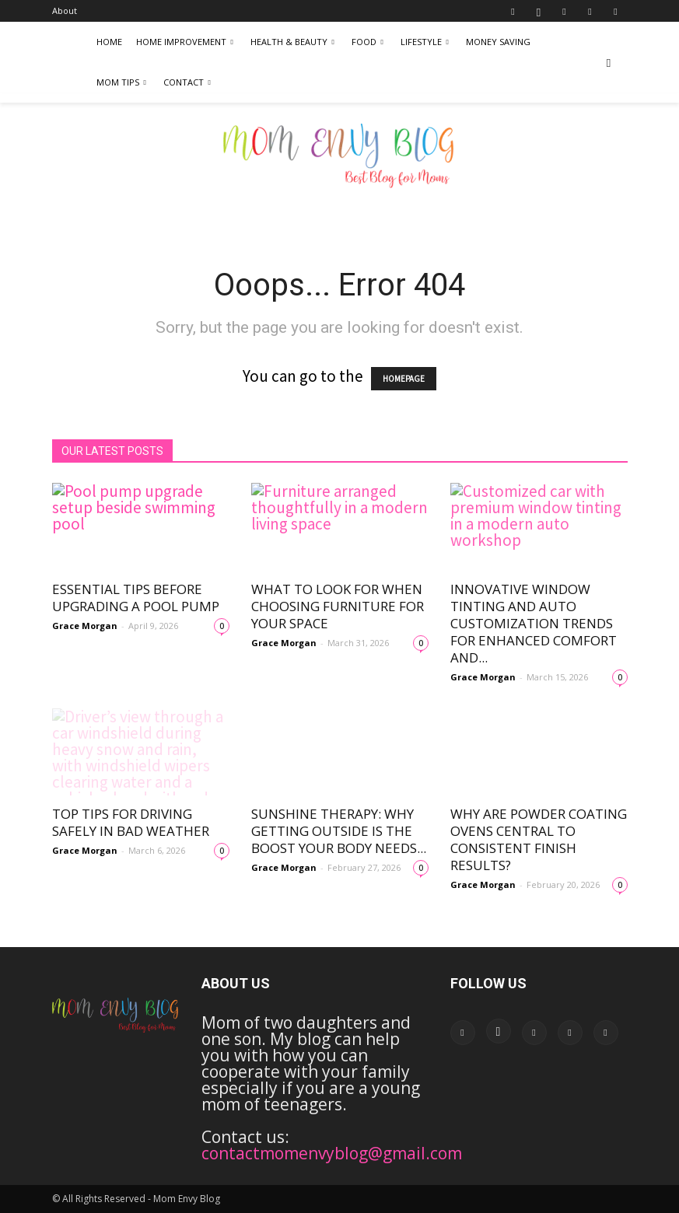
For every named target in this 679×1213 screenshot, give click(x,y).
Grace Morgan (84, 625)
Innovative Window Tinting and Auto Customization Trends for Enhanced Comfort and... (533, 623)
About (64, 10)
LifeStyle (425, 41)
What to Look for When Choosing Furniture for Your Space (337, 606)
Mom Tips (121, 82)
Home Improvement (184, 41)
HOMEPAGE (404, 378)
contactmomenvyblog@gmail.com (331, 1153)
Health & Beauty (292, 41)
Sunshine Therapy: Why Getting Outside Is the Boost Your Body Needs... (338, 831)
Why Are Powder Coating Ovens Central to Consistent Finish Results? (538, 839)
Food (367, 41)
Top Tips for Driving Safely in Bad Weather (130, 822)
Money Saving (498, 41)
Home (109, 41)
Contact (187, 82)
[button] (609, 62)
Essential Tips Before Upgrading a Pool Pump (135, 597)
